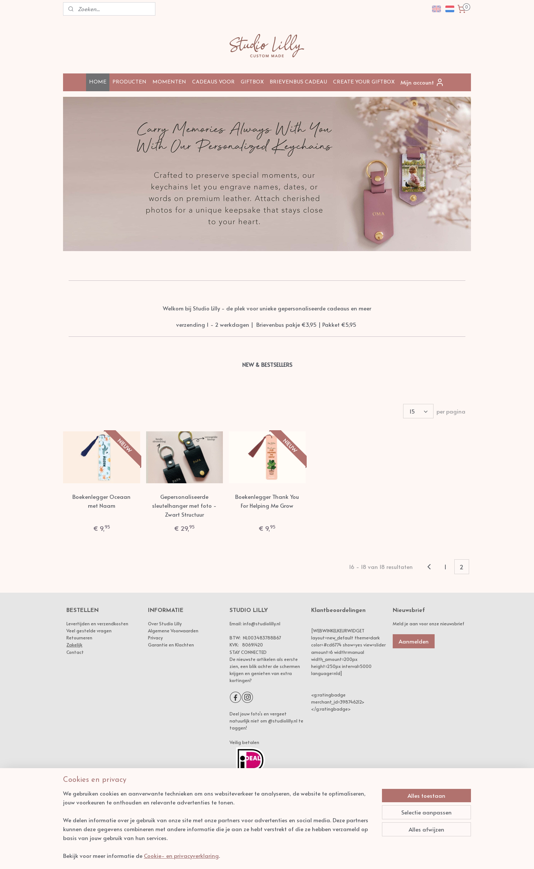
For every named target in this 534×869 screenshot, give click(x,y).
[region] (218, 829)
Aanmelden (414, 641)
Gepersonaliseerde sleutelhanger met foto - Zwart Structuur (184, 505)
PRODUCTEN (129, 82)
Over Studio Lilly (165, 623)
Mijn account (422, 82)
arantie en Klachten (173, 645)
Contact (75, 652)
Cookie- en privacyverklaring (181, 855)
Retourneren (79, 638)
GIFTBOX (252, 82)
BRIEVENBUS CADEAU (298, 82)
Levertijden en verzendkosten (97, 623)
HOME (97, 82)
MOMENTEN (169, 82)
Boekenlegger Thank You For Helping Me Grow (267, 501)
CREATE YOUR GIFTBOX (364, 82)
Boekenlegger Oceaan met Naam (101, 501)
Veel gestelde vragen (89, 630)
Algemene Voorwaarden (173, 630)
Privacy (155, 638)
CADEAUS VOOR (213, 82)
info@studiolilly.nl (261, 623)
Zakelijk (74, 645)
